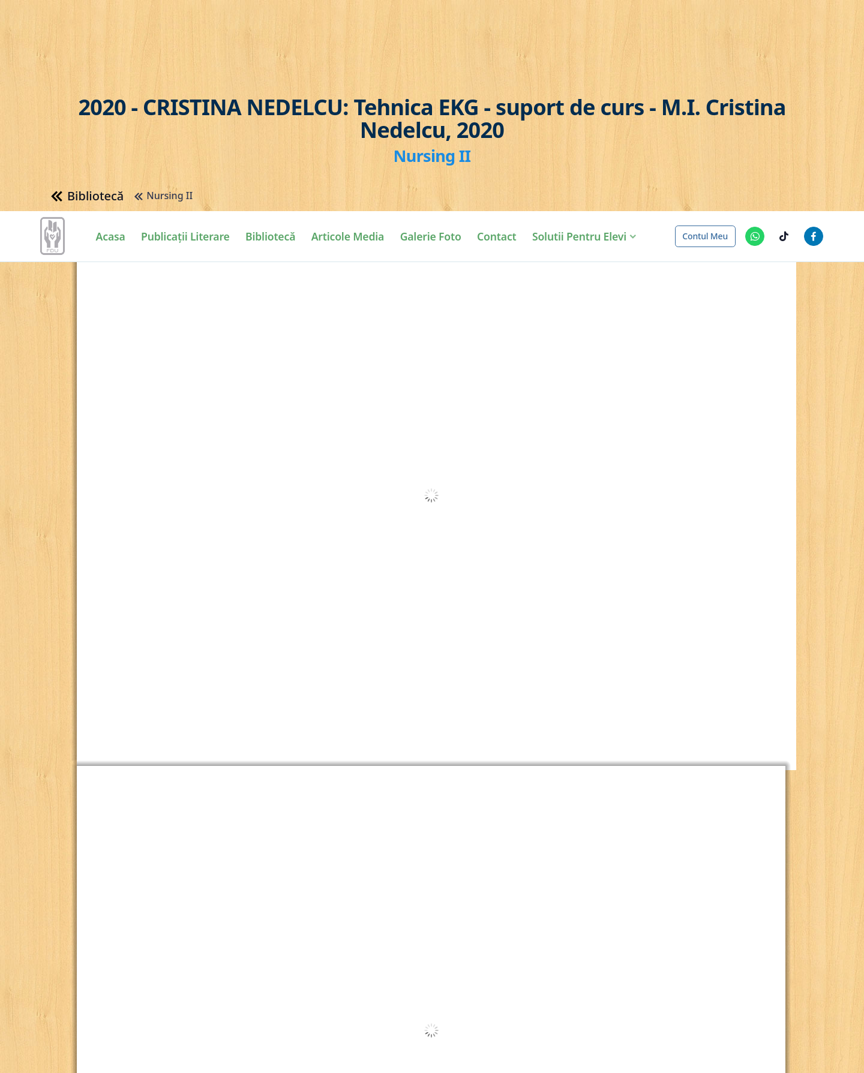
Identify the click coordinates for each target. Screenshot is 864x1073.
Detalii (469, 1056)
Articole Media (351, 29)
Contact (499, 29)
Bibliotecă (273, 29)
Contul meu (705, 29)
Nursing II (160, 59)
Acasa (113, 29)
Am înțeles (789, 1057)
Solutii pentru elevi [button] (582, 29)
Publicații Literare (188, 29)
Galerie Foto (433, 29)
